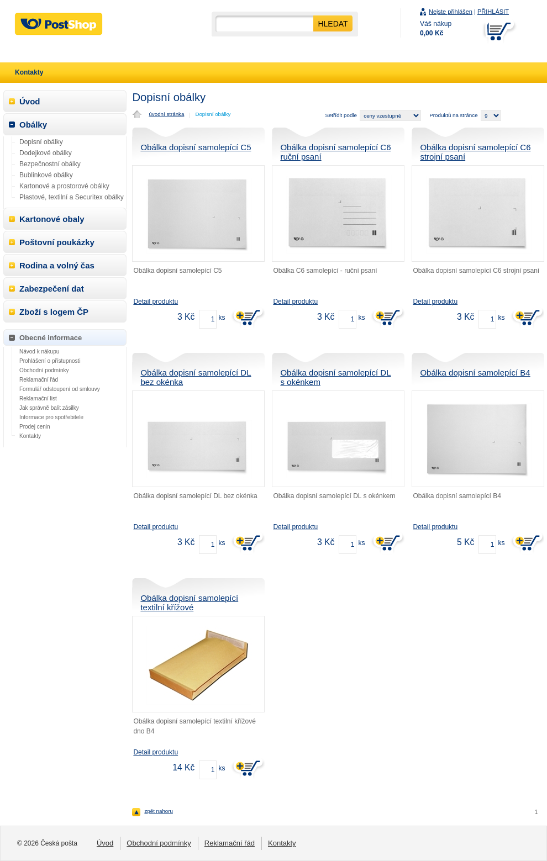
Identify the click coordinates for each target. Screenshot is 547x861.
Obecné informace (50, 338)
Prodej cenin (34, 427)
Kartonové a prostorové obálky (64, 186)
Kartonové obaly (52, 219)
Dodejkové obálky (45, 153)
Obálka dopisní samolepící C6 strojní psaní (475, 151)
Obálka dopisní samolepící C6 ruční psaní (335, 151)
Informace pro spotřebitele (51, 417)
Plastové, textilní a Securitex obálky (71, 197)
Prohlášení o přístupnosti (50, 361)
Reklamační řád (38, 380)
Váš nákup (435, 28)
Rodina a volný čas (56, 265)
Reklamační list (38, 398)
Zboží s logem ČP (53, 311)
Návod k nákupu (39, 351)
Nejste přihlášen (450, 11)
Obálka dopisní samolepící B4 (475, 372)
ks (221, 317)
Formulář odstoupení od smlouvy (59, 389)
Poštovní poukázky (56, 242)
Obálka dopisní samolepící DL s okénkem (335, 377)
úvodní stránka (166, 114)
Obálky (33, 124)
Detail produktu (155, 301)
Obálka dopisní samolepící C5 (195, 147)
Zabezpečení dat (51, 288)
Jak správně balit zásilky (49, 408)
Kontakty (30, 436)
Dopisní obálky (212, 114)
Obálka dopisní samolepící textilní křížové (189, 602)
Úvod (29, 101)
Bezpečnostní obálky (50, 164)
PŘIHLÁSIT (493, 11)
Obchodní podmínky (44, 370)
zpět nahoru (158, 811)
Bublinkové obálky (46, 175)
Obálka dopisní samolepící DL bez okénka (195, 377)
